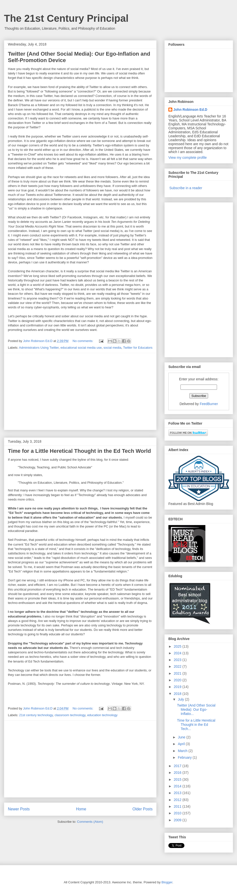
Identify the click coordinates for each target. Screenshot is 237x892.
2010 (178, 813)
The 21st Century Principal (66, 18)
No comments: (83, 341)
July (181, 699)
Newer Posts (19, 809)
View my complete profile (187, 158)
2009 (178, 820)
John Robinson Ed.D (190, 110)
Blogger (166, 882)
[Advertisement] (80, 391)
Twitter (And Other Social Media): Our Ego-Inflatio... (196, 709)
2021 (178, 673)
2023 (178, 660)
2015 (178, 779)
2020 (178, 680)
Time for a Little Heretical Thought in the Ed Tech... (196, 724)
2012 (178, 800)
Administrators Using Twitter (39, 347)
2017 (178, 766)
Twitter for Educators (137, 347)
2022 (178, 666)
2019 (178, 687)
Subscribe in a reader (185, 188)
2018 (178, 694)
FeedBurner (209, 404)
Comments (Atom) (90, 821)
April (182, 744)
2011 (178, 806)
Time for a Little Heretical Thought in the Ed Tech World (79, 451)
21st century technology (36, 715)
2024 (178, 653)
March (183, 751)
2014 (178, 786)
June (182, 737)
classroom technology (70, 715)
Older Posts (143, 809)
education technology (102, 715)
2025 (178, 646)
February (185, 757)
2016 (178, 773)
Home (81, 809)
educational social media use (81, 347)
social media (112, 347)
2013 (178, 793)
